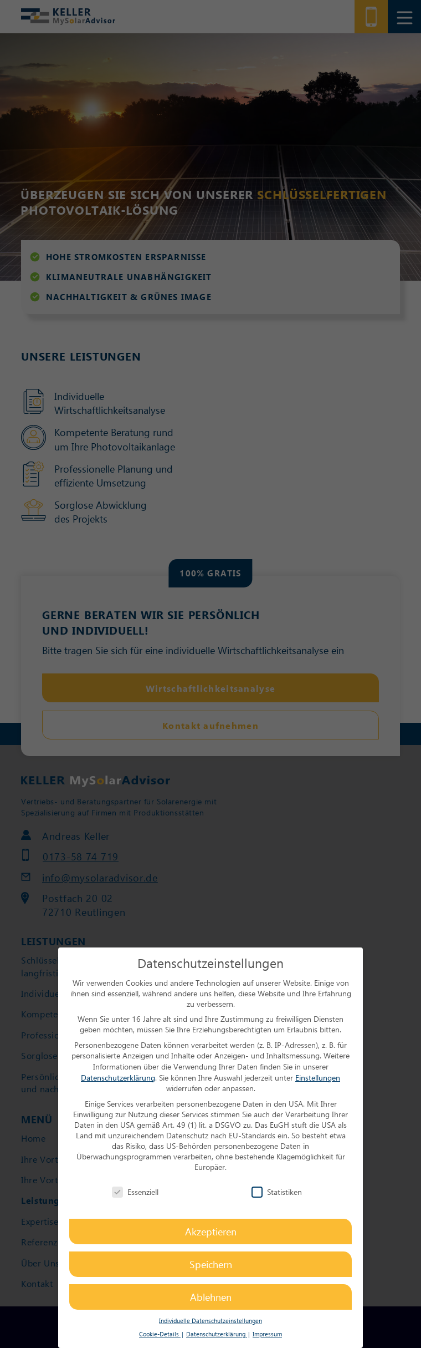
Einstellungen (317, 1077)
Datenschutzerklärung (118, 1077)
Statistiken (276, 1192)
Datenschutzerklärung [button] (216, 1333)
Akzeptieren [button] (211, 1231)
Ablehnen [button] (211, 1297)
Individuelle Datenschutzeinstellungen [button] (210, 1320)
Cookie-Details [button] (160, 1333)
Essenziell (135, 1192)
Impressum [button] (267, 1333)
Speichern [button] (210, 1264)
